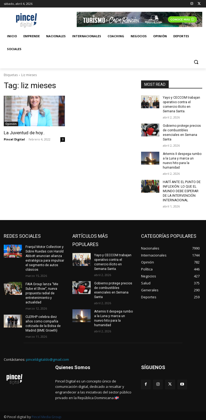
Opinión (11, 124)
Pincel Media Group (46, 415)
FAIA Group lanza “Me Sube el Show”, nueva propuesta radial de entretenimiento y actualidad (41, 292)
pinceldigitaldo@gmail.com (47, 357)
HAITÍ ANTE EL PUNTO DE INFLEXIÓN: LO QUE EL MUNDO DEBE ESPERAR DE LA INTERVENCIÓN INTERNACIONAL (181, 190)
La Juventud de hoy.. (24, 132)
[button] (196, 62)
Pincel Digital (14, 139)
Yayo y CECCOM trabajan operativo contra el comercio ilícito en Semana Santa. (181, 104)
